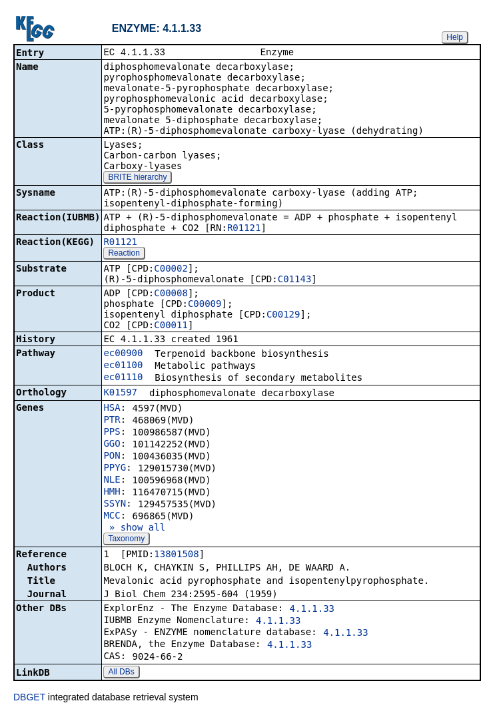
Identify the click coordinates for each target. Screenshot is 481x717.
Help (454, 37)
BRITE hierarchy (137, 178)
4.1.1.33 (312, 609)
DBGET (29, 698)
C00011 (171, 326)
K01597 (120, 393)
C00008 (171, 294)
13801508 (176, 555)
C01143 (295, 280)
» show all (134, 528)
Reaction (123, 254)
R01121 (244, 229)
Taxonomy (126, 540)
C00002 (171, 269)
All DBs (121, 673)
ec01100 (123, 366)
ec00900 (123, 354)
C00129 (283, 315)
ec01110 (123, 378)
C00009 (205, 305)
